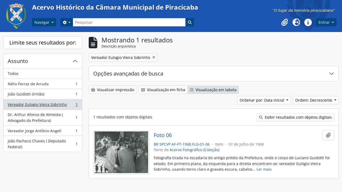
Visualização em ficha (163, 89)
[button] (284, 22)
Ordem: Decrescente (314, 100)
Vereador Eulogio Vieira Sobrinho (42, 106)
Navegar (42, 22)
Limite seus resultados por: (42, 42)
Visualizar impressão (112, 89)
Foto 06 (163, 135)
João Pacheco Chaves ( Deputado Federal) (42, 143)
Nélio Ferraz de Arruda (42, 85)
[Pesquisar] (129, 22)
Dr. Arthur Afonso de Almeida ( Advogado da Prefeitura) (42, 117)
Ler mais (264, 169)
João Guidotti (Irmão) (42, 95)
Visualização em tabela (213, 89)
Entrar (324, 22)
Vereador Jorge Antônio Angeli (42, 132)
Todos (13, 73)
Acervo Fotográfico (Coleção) (194, 149)
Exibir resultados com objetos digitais (295, 117)
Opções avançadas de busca (128, 73)
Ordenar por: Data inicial (262, 100)
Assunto (18, 61)
